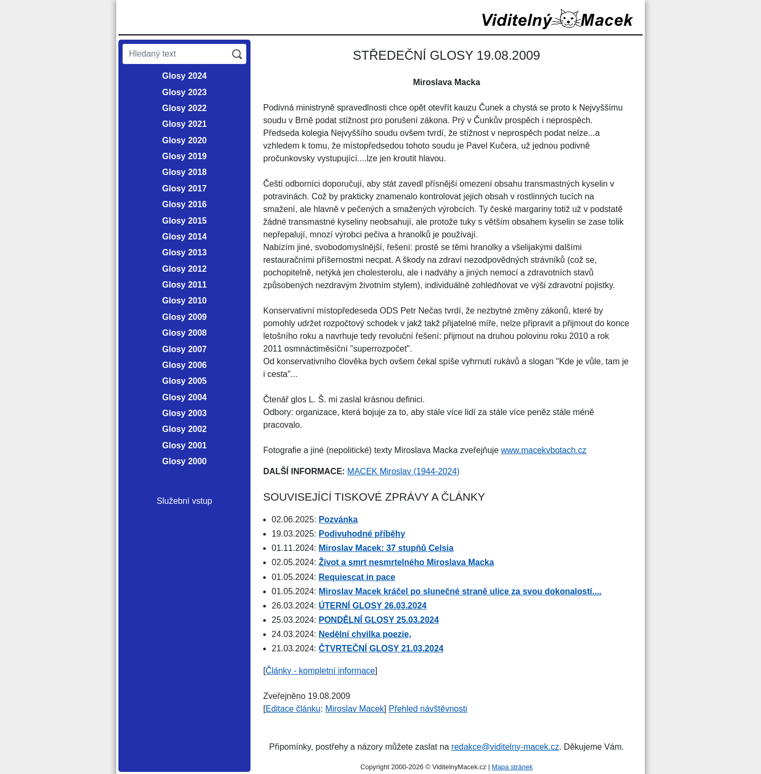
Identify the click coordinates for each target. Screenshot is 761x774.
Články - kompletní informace (320, 670)
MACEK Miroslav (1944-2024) (403, 471)
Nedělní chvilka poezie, (365, 634)
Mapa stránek (512, 767)
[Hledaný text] (175, 54)
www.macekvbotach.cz (544, 450)
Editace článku (292, 708)
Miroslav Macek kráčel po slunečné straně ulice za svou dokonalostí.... (460, 591)
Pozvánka (338, 519)
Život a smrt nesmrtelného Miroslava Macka (406, 562)
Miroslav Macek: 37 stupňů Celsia (386, 547)
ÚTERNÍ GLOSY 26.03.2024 (372, 605)
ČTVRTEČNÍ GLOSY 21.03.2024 (381, 648)
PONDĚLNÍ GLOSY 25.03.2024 (379, 619)
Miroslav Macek (354, 708)
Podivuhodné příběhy (362, 533)
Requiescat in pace (357, 577)
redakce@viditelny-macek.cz (505, 746)
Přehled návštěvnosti (427, 708)
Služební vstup (184, 500)
